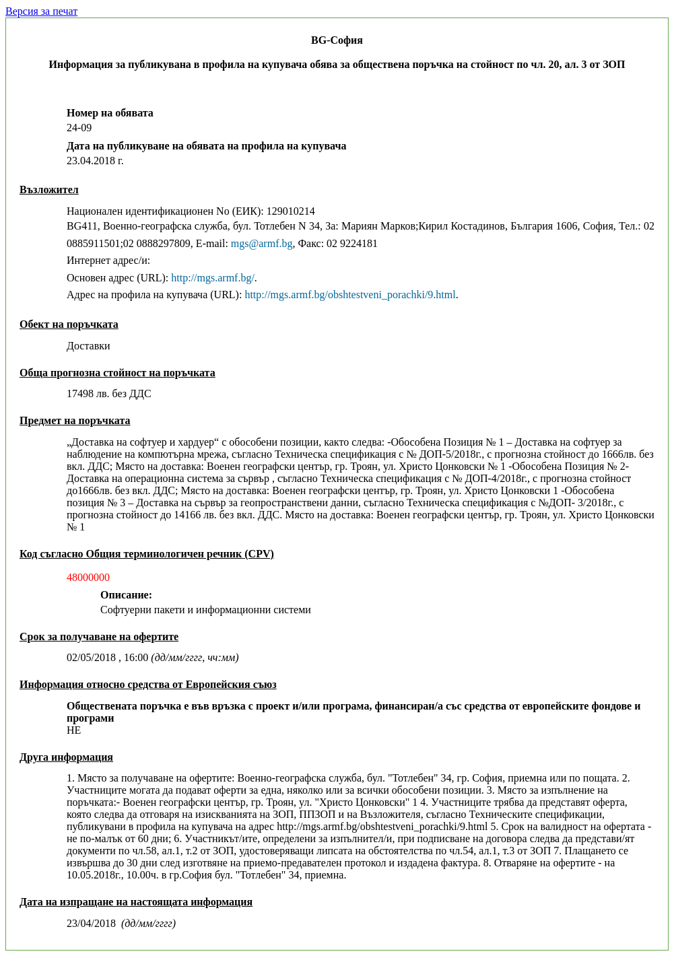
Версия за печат (41, 11)
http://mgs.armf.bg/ (213, 277)
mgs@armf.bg (262, 243)
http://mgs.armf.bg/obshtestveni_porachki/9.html (349, 294)
